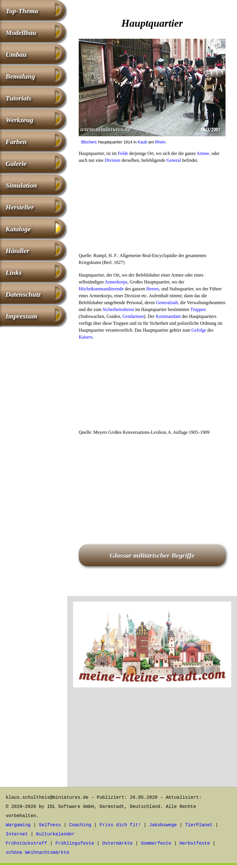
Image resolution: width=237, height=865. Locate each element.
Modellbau (20, 32)
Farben (15, 141)
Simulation (21, 185)
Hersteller (19, 207)
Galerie (15, 163)
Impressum (21, 316)
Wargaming (18, 825)
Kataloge (18, 229)
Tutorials (18, 98)
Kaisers (86, 337)
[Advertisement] (152, 210)
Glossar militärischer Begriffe (152, 555)
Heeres (152, 288)
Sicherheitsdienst (118, 309)
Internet (17, 834)
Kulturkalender (55, 834)
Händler (17, 250)
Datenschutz (23, 294)
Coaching (80, 825)
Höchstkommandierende (101, 288)
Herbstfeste (195, 843)
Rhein (160, 142)
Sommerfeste (156, 843)
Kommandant (168, 316)
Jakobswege (163, 825)
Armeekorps (116, 281)
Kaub (142, 142)
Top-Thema (21, 11)
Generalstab (167, 302)
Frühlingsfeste (74, 843)
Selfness (50, 825)
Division (112, 160)
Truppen (198, 309)
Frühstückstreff (26, 843)
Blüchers (89, 142)
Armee (202, 153)
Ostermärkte (117, 843)
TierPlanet (199, 825)
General (173, 160)
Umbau (15, 54)
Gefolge (198, 330)
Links (13, 272)
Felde (123, 153)
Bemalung (20, 76)
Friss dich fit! (120, 825)
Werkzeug (19, 120)
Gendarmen (133, 316)
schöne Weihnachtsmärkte (37, 852)
